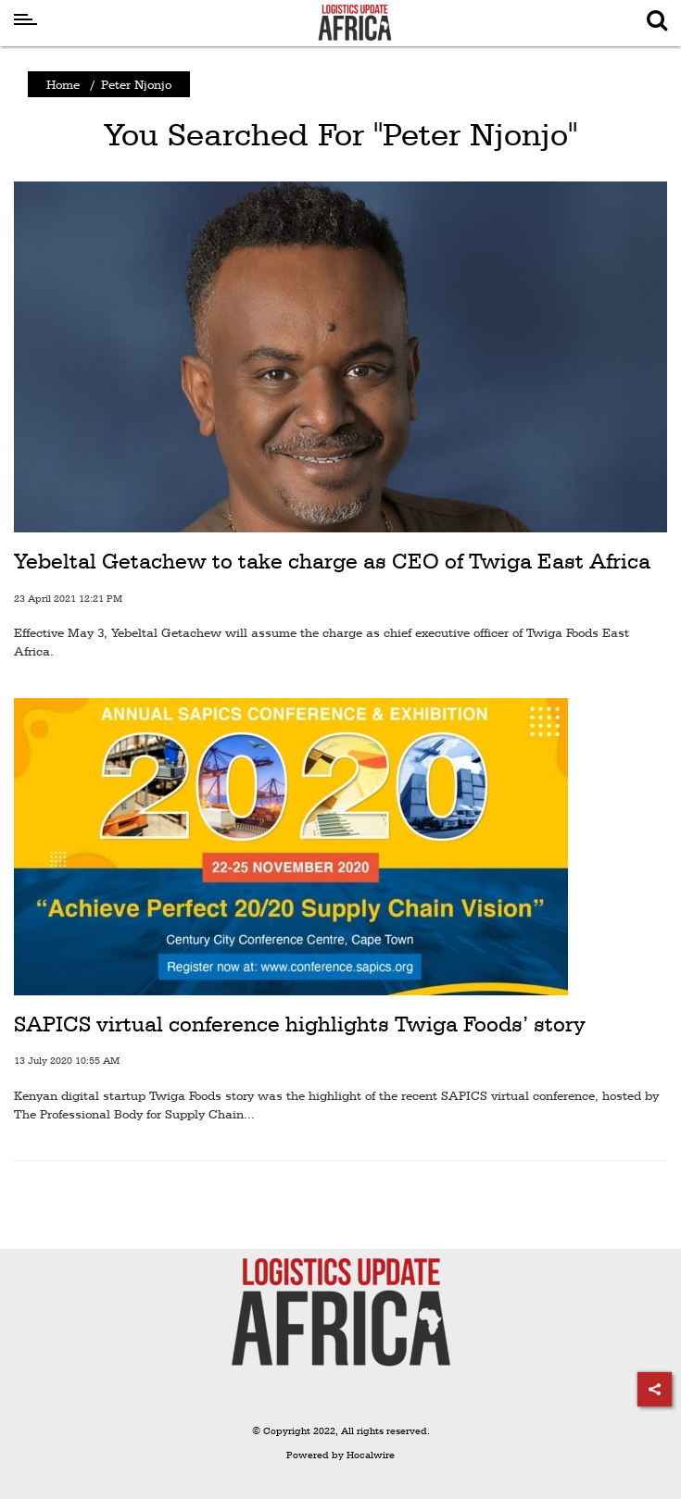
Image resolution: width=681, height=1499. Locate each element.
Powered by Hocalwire (340, 1455)
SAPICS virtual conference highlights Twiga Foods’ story (300, 1024)
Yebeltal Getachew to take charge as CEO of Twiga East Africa (332, 561)
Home (63, 84)
